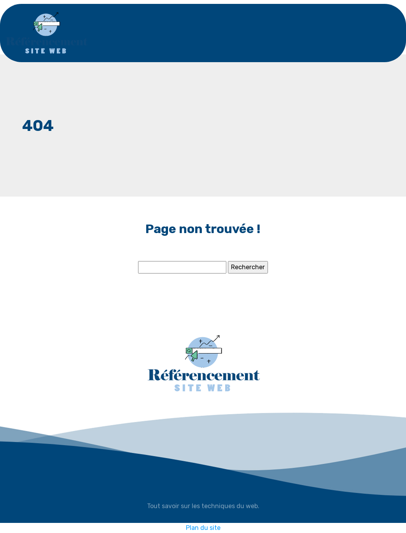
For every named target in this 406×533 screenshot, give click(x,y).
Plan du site (203, 527)
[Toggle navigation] (375, 33)
